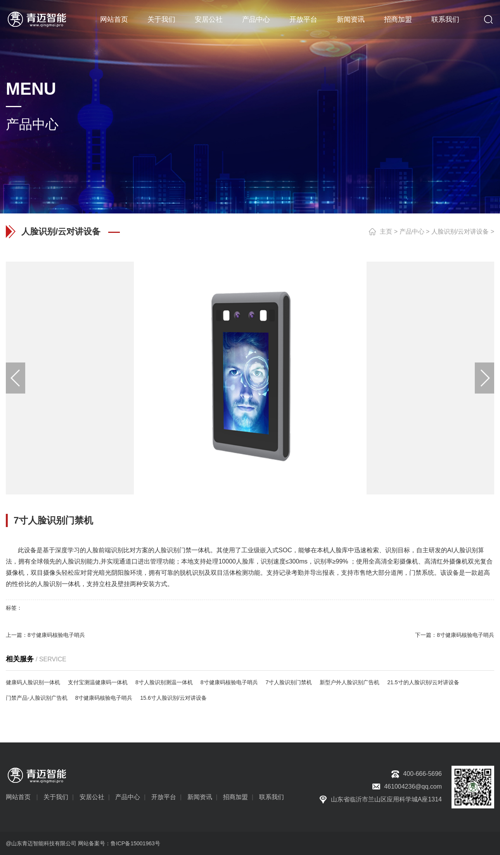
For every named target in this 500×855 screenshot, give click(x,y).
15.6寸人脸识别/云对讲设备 (173, 698)
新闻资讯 (351, 19)
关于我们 (161, 19)
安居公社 (209, 19)
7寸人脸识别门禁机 (289, 682)
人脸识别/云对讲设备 (460, 231)
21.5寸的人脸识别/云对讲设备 (423, 682)
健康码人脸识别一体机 (33, 682)
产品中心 (256, 19)
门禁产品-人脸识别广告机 (36, 698)
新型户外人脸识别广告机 (349, 682)
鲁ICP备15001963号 (135, 843)
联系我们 (445, 19)
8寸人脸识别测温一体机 (164, 682)
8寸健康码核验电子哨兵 (56, 635)
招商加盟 (398, 19)
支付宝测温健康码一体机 (98, 682)
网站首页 (114, 19)
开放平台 (303, 19)
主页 (386, 231)
